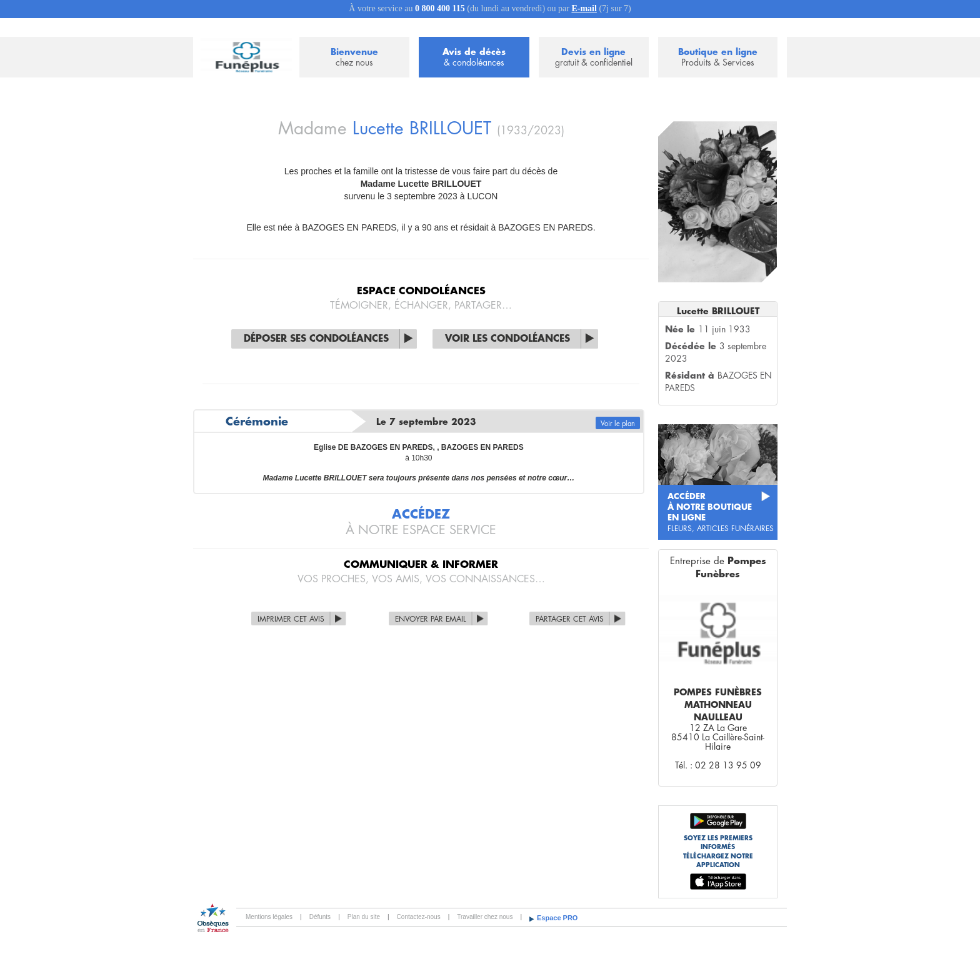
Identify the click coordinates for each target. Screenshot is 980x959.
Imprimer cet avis (291, 619)
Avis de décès (474, 57)
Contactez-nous (419, 916)
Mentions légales (269, 916)
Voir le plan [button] (618, 423)
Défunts (320, 916)
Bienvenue (354, 57)
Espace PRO (557, 918)
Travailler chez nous (484, 916)
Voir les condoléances (507, 339)
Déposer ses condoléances (316, 339)
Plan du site (364, 916)
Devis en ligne (594, 57)
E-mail (583, 8)
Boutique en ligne (718, 57)
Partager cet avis (570, 619)
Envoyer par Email (430, 619)
